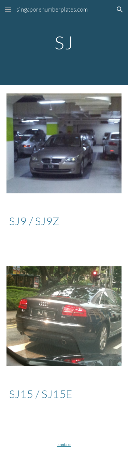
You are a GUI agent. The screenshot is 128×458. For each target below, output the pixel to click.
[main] (64, 42)
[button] (8, 9)
